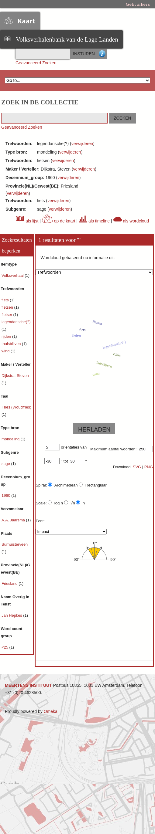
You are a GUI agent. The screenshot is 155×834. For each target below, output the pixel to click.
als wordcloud (131, 221)
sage (6, 463)
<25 (5, 647)
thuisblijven (12, 343)
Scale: (41, 503)
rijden (7, 336)
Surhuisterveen (15, 544)
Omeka (50, 711)
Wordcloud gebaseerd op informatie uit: (77, 257)
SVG (137, 467)
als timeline (94, 221)
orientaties (70, 447)
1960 (6, 495)
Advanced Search (102, 54)
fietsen (8, 307)
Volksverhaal (13, 275)
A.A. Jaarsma (14, 520)
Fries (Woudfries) (16, 407)
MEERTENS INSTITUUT (28, 685)
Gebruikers (138, 4)
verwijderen (82, 143)
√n (69, 502)
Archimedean (63, 485)
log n (55, 502)
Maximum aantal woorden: (113, 449)
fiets (6, 300)
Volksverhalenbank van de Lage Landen (67, 39)
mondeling (11, 439)
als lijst (27, 221)
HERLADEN (94, 429)
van (83, 447)
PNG (148, 467)
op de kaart (58, 221)
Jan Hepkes (12, 615)
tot (66, 461)
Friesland (10, 583)
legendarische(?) (16, 322)
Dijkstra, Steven (15, 375)
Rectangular (93, 485)
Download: (122, 467)
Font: (40, 521)
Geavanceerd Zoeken (36, 62)
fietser (7, 314)
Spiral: (41, 485)
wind (6, 351)
